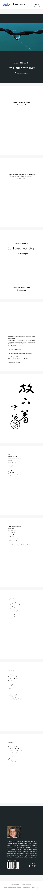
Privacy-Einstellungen (31, 888)
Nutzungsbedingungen (12, 888)
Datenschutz (26, 884)
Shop (37, 4)
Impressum (15, 884)
